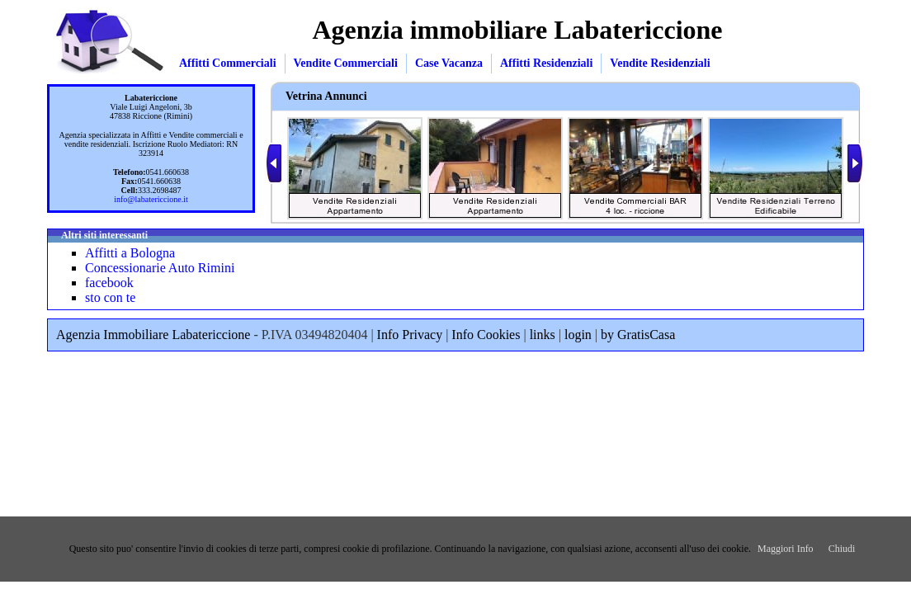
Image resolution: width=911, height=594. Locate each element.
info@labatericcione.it (150, 199)
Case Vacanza (449, 63)
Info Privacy (410, 335)
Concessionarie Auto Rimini (159, 268)
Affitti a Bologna (130, 253)
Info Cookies (485, 335)
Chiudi (842, 548)
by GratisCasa (638, 335)
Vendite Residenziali (660, 63)
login (578, 335)
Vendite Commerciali (346, 63)
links (542, 335)
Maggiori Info (786, 548)
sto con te (110, 297)
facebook (109, 283)
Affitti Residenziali (546, 63)
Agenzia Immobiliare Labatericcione (153, 335)
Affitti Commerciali (227, 63)
